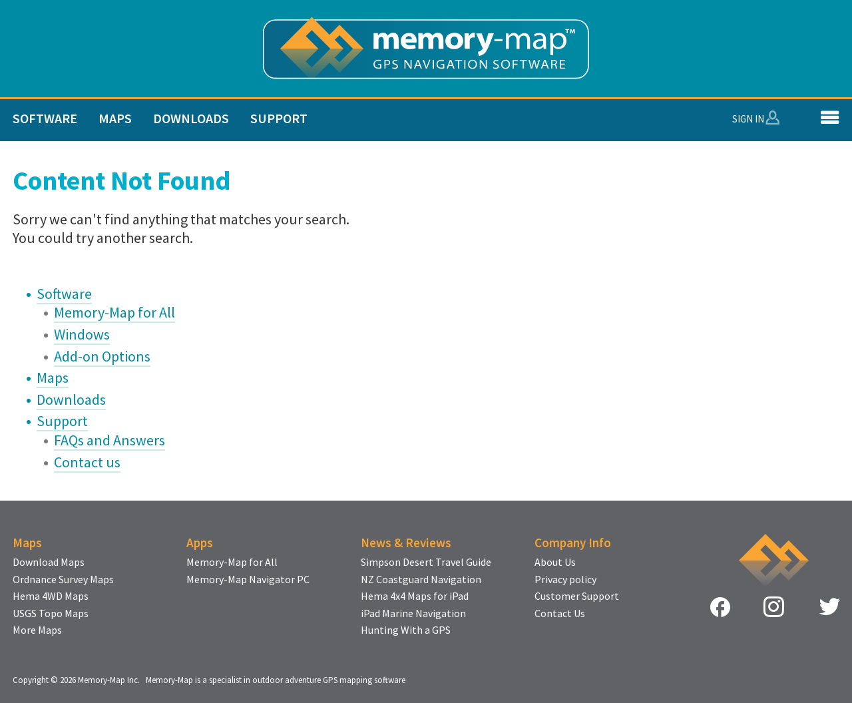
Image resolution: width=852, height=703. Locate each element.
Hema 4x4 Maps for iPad (415, 596)
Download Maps (49, 563)
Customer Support (576, 596)
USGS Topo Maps (51, 614)
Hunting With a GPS (406, 630)
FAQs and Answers (109, 440)
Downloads (191, 118)
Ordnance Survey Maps (63, 580)
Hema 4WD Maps (51, 596)
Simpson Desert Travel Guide (426, 563)
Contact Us (559, 614)
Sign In (748, 119)
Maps (115, 118)
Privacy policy (565, 580)
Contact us (87, 462)
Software (45, 118)
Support (279, 118)
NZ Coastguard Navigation (421, 580)
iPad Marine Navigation (413, 614)
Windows (82, 334)
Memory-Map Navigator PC (248, 580)
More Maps (37, 630)
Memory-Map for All (114, 312)
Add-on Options (102, 356)
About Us (555, 563)
